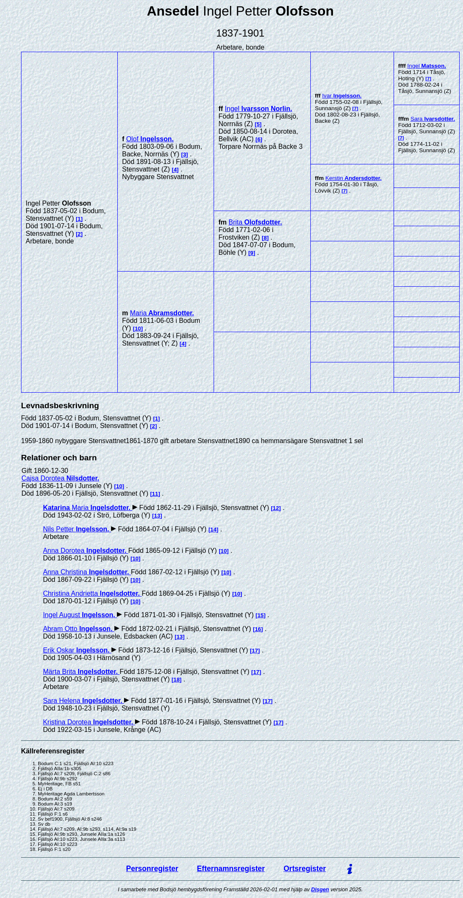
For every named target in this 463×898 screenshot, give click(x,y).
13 (157, 515)
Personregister (152, 868)
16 (258, 629)
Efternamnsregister (231, 868)
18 (177, 679)
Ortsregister (304, 868)
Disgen (320, 889)
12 (276, 508)
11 (155, 494)
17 (255, 650)
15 (260, 615)
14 (213, 529)
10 (138, 328)
